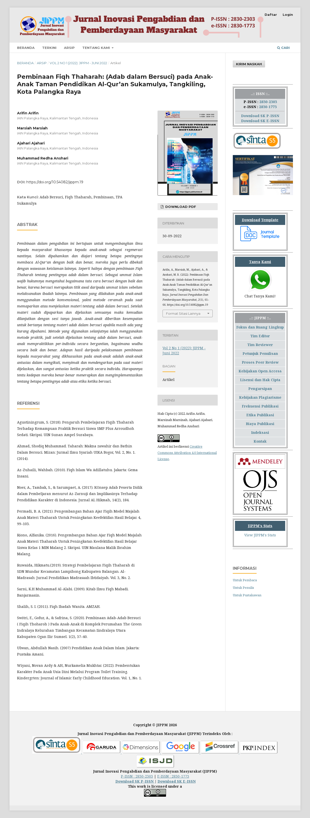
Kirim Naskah (249, 64)
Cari (283, 48)
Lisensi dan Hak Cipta (260, 379)
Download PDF (180, 207)
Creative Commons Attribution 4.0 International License (187, 452)
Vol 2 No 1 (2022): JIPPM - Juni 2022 (78, 63)
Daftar (271, 15)
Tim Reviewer (260, 344)
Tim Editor (260, 336)
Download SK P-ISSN (260, 115)
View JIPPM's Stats (260, 535)
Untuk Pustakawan (247, 595)
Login (288, 15)
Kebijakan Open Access (260, 371)
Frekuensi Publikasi (260, 406)
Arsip (69, 48)
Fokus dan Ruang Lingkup (260, 327)
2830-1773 (268, 106)
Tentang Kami (96, 48)
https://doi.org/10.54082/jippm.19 (54, 182)
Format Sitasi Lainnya (183, 313)
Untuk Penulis (243, 587)
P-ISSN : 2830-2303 (137, 776)
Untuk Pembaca (245, 580)
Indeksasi (260, 432)
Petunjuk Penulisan (260, 353)
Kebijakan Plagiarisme (260, 397)
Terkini (49, 48)
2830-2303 (268, 101)
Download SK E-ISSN (260, 120)
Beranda (26, 48)
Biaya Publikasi (260, 423)
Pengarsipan (260, 388)
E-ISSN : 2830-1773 (173, 776)
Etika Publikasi (260, 415)
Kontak (260, 441)
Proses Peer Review (260, 362)
